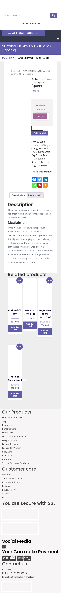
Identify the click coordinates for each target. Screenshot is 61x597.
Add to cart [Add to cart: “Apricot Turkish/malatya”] (15, 394)
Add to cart (40, 133)
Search (53, 15)
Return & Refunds (11, 482)
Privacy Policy (8, 489)
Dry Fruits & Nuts (32, 70)
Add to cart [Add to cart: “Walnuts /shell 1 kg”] (30, 325)
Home (11, 70)
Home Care (7, 432)
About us (6, 474)
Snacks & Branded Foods (14, 436)
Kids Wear (7, 455)
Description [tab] (18, 195)
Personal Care (9, 428)
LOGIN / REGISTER (31, 23)
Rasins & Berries (40, 162)
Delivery (6, 486)
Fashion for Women (11, 447)
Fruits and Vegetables (13, 417)
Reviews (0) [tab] (34, 195)
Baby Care (7, 451)
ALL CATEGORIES (23, 32)
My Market (7, 57)
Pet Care (6, 459)
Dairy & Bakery (9, 440)
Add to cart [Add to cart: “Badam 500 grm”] (15, 328)
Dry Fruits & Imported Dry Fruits (40, 152)
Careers (6, 493)
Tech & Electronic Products (15, 463)
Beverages (7, 425)
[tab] (58, 39)
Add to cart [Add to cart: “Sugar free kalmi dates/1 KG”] (44, 331)
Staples (18, 70)
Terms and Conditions (13, 478)
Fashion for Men (10, 444)
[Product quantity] (37, 128)
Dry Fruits (42, 165)
